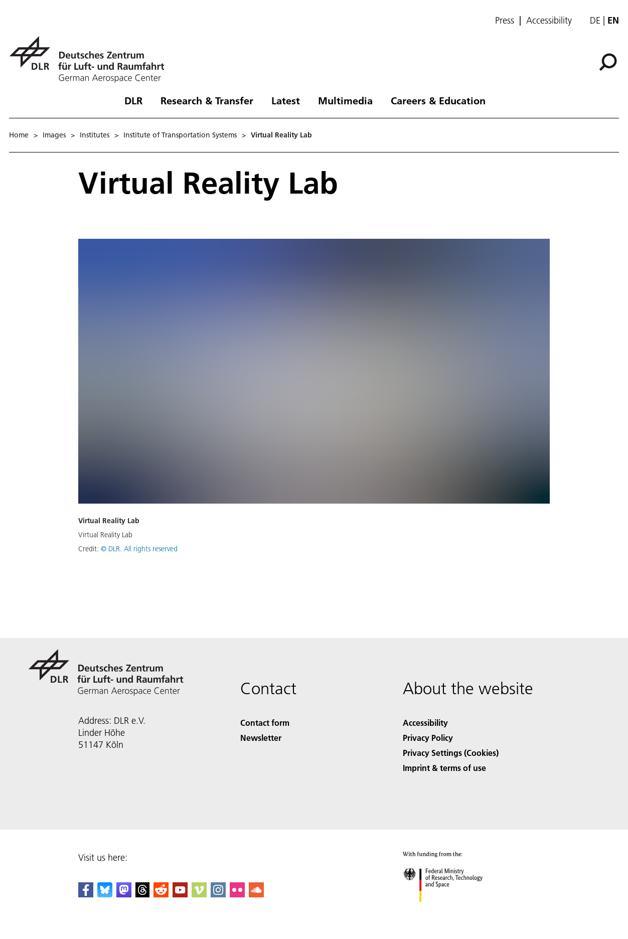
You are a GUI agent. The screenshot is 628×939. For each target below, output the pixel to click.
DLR (133, 100)
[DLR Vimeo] (199, 894)
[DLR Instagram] (218, 894)
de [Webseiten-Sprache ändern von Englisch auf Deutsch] (595, 20)
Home (19, 134)
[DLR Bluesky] (104, 894)
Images (54, 134)
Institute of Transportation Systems (180, 134)
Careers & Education (438, 100)
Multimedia (345, 100)
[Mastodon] (123, 894)
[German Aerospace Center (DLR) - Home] (91, 59)
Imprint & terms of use (444, 767)
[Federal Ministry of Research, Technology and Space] (451, 910)
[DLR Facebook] (85, 894)
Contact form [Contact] (264, 722)
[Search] (608, 62)
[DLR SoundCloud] (256, 894)
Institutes (94, 134)
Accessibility (549, 20)
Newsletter (260, 737)
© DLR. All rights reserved (139, 548)
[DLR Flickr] (237, 894)
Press (504, 20)
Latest (285, 100)
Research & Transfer (207, 100)
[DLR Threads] (142, 894)
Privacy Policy (428, 737)
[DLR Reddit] (161, 894)
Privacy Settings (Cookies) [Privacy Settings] (451, 752)
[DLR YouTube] (180, 894)
